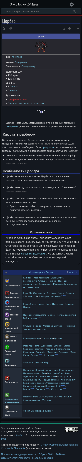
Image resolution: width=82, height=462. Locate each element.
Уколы (13, 90)
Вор (44, 373)
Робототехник (30, 318)
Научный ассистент (66, 314)
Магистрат (47, 400)
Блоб (57, 386)
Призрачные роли (17, 99)
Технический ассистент (34, 329)
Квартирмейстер (61, 284)
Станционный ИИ (32, 362)
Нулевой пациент (31, 373)
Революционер (66, 370)
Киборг (45, 362)
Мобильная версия (42, 457)
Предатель (28, 370)
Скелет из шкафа (47, 376)
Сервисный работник (33, 348)
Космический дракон (33, 382)
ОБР (68, 396)
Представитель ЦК (32, 396)
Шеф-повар (46, 345)
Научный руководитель (34, 314)
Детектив (51, 293)
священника (12, 126)
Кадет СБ (32, 296)
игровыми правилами (33, 253)
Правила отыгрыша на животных (26, 103)
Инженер (70, 325)
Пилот (61, 293)
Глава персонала (41, 277)
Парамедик (57, 304)
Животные (28, 410)
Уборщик (50, 348)
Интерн (26, 307)
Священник (21, 62)
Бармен (67, 345)
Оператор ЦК (50, 396)
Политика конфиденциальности (18, 454)
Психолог (69, 304)
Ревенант (70, 379)
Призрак (39, 410)
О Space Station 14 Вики (52, 454)
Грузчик (58, 338)
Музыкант (52, 352)
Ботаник (58, 345)
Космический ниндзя (33, 386)
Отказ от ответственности (15, 457)
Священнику (28, 66)
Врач (48, 304)
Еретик (26, 389)
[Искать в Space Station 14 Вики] (41, 11)
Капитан (27, 277)
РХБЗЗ (61, 396)
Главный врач (45, 284)
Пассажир (63, 352)
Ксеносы (49, 386)
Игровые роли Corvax (41, 272)
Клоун (26, 355)
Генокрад (40, 389)
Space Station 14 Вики (24, 4)
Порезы (14, 86)
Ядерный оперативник (46, 370)
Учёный (51, 314)
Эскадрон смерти (31, 400)
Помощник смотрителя (50, 296)
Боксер (34, 355)
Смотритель (39, 293)
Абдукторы (56, 389)
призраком (48, 147)
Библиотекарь (63, 348)
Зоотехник (49, 355)
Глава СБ (27, 293)
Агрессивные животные (57, 382)
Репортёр (40, 352)
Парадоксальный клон (54, 379)
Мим (72, 352)
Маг (49, 373)
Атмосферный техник (53, 325)
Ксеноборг (58, 373)
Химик (41, 304)
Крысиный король (32, 379)
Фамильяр (16, 56)
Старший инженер (47, 280)
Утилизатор (47, 338)
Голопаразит (63, 376)
